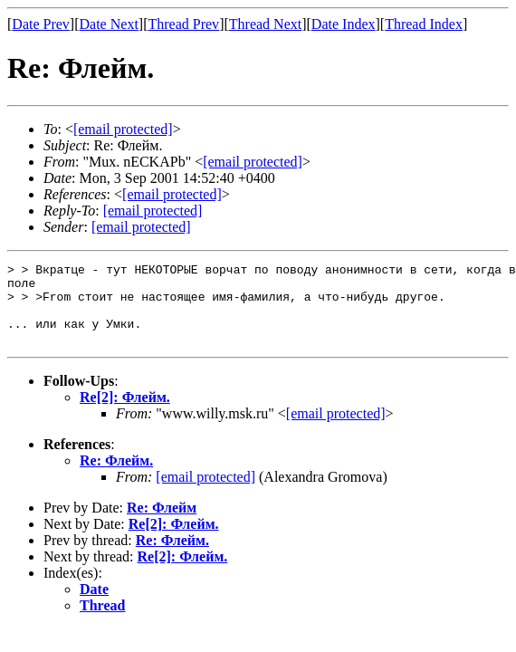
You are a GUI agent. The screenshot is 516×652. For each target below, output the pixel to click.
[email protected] (336, 429)
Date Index (343, 24)
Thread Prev (183, 24)
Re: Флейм (161, 524)
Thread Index (424, 24)
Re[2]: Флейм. (125, 413)
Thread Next (265, 24)
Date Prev (41, 24)
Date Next (109, 24)
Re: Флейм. (116, 476)
